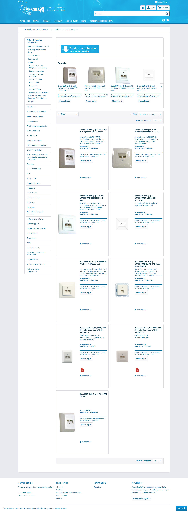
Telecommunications (35, 116)
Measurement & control (36, 111)
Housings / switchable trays (37, 51)
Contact (59, 490)
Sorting (134, 114)
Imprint (59, 498)
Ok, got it (181, 508)
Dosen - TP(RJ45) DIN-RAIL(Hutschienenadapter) (38, 67)
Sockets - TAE (33, 86)
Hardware (31, 207)
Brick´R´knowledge (34, 150)
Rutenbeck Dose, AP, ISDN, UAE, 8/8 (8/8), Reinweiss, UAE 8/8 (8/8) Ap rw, (93, 330)
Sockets (31, 62)
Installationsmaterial (35, 219)
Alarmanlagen (32, 121)
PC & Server (31, 107)
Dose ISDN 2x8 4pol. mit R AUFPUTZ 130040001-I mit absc (95, 88)
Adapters (31, 101)
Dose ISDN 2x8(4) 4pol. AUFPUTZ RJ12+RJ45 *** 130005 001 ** (67, 88)
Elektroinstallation (34, 140)
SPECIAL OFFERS (33, 247)
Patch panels (33, 59)
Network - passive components (34, 41)
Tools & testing (34, 55)
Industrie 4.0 (32, 193)
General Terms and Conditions (68, 492)
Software (30, 202)
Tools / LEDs (32, 178)
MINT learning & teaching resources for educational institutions (37, 157)
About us (59, 487)
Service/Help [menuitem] (161, 2)
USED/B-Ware (32, 233)
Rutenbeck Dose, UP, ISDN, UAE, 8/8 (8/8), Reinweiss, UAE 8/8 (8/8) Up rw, (148, 330)
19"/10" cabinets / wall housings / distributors (37, 97)
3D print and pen (34, 169)
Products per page (143, 120)
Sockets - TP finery (35, 89)
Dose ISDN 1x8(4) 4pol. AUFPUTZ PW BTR (93, 395)
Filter (61, 114)
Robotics (30, 164)
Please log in (64, 101)
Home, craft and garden (36, 228)
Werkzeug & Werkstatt (36, 264)
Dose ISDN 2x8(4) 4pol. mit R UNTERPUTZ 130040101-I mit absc (122, 88)
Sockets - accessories (36, 71)
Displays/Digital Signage (36, 145)
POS (28, 173)
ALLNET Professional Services (35, 213)
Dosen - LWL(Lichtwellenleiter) (39, 92)
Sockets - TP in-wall (35, 79)
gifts (28, 243)
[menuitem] (142, 7)
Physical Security (33, 183)
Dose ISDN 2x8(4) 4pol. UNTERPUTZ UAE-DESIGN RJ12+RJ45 (147, 88)
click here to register (141, 499)
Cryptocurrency (33, 259)
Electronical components (37, 126)
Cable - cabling (33, 197)
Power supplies (33, 224)
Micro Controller (33, 131)
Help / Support (62, 495)
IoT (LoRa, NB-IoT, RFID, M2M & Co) (36, 253)
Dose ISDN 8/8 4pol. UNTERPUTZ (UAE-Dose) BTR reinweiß (93, 263)
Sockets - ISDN (34, 83)
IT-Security (31, 188)
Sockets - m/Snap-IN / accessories (36, 75)
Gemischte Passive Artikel (38, 46)
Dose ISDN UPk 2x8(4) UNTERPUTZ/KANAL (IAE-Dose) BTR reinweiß (147, 264)
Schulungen (32, 238)
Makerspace (32, 135)
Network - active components (33, 270)
